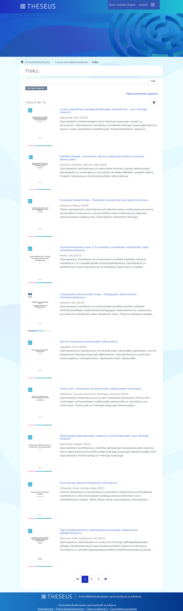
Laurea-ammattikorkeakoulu (71, 62)
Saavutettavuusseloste (123, 609)
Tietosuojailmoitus (97, 609)
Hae (153, 81)
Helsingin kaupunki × (36, 88)
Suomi (112, 4)
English (131, 4)
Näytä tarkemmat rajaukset (142, 94)
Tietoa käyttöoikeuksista (70, 609)
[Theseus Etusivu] (58, 8)
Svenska (121, 4)
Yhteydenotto (46, 609)
